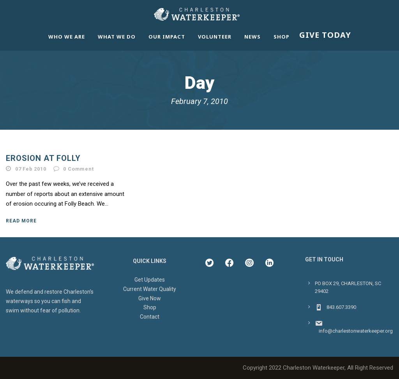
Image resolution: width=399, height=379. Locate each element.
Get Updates (149, 280)
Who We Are (66, 36)
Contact (149, 317)
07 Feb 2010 (30, 169)
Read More (21, 221)
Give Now (149, 298)
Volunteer (214, 36)
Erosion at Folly (43, 158)
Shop (282, 36)
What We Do (117, 36)
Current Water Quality (149, 289)
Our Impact (166, 36)
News (252, 36)
